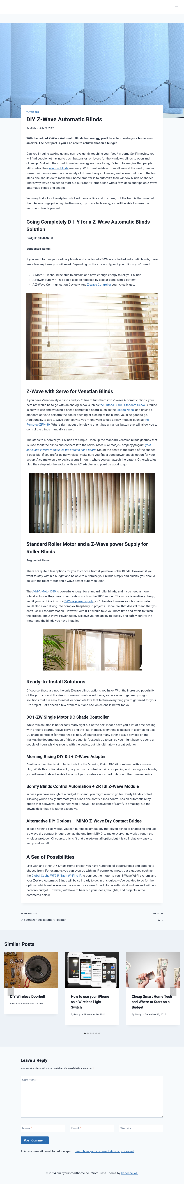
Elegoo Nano (125, 410)
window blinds (58, 168)
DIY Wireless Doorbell (27, 996)
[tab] (85, 1033)
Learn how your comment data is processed (104, 1151)
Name (27, 1128)
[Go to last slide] (11, 991)
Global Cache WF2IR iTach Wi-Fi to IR (56, 875)
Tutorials (32, 112)
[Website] (141, 1128)
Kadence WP (129, 1173)
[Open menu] (176, 7)
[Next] (173, 991)
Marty (33, 127)
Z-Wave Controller (99, 284)
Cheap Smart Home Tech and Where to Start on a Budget (152, 1001)
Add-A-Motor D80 (44, 591)
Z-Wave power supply (78, 601)
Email (76, 1128)
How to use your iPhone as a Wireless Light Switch (90, 1001)
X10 (129, 916)
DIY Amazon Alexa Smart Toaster (55, 916)
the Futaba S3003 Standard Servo (122, 405)
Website (125, 1128)
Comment (30, 1080)
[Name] (43, 1128)
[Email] (92, 1128)
